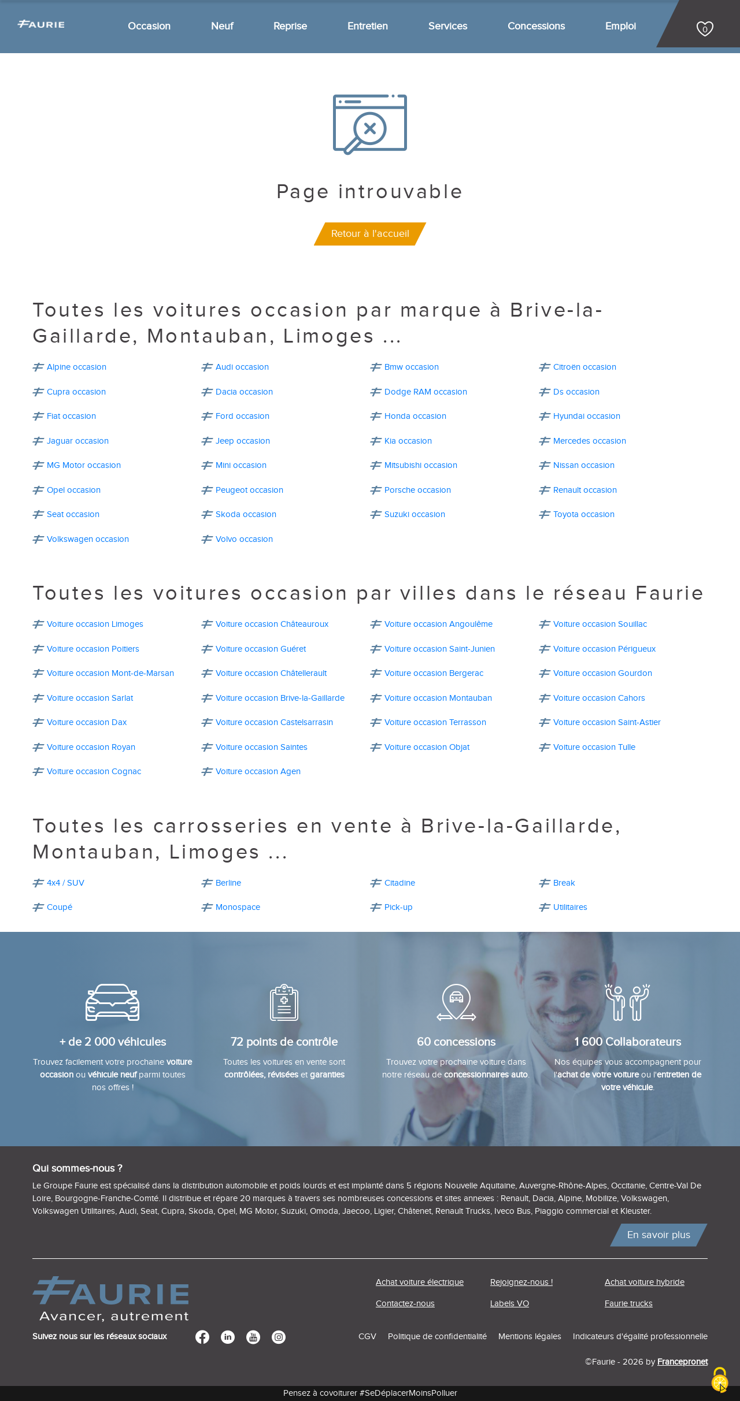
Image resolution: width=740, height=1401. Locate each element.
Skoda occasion (246, 514)
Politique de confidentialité (437, 1336)
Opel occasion (74, 490)
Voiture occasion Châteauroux (272, 624)
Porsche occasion (417, 490)
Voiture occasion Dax (87, 722)
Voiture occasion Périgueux (604, 649)
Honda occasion (415, 416)
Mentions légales (529, 1336)
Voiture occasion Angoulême (438, 624)
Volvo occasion (244, 539)
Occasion (149, 26)
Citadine (399, 883)
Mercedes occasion (589, 441)
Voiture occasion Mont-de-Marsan (110, 673)
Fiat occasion (71, 416)
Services (447, 26)
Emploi (620, 26)
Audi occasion (242, 367)
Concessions (536, 26)
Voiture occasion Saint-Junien (439, 649)
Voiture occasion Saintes (262, 747)
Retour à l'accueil (370, 234)
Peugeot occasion (249, 490)
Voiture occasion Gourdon (602, 673)
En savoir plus (658, 1235)
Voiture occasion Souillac (600, 624)
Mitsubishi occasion (420, 465)
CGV (367, 1336)
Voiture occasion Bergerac (433, 673)
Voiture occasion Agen (258, 771)
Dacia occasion (244, 392)
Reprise (290, 26)
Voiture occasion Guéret (261, 649)
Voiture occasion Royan (91, 747)
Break (564, 883)
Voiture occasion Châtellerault (271, 673)
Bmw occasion (411, 367)
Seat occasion (73, 514)
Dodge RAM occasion (425, 392)
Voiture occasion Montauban (438, 698)
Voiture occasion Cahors (599, 698)
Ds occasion (576, 392)
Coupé (59, 907)
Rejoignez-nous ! (521, 1282)
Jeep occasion (243, 441)
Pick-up (398, 907)
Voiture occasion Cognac (94, 771)
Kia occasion (408, 441)
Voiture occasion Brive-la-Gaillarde (280, 698)
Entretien (367, 26)
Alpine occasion (76, 367)
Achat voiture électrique (420, 1282)
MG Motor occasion (84, 465)
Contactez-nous (405, 1304)
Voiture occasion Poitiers (93, 649)
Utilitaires (570, 907)
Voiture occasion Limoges (95, 624)
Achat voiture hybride (644, 1282)
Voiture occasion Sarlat (90, 698)
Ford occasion (242, 416)
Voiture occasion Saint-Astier (607, 722)
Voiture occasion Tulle (594, 747)
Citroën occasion (584, 367)
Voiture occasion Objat (426, 747)
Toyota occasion (584, 514)
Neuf (222, 26)
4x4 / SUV (65, 883)
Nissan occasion (584, 465)
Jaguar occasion (78, 441)
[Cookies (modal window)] (720, 1381)
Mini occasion (241, 465)
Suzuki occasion (414, 514)
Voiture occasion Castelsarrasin (274, 722)
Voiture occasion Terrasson (435, 722)
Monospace (238, 907)
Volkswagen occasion (88, 539)
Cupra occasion (76, 392)
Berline (228, 883)
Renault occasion (585, 490)
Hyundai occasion (586, 416)
